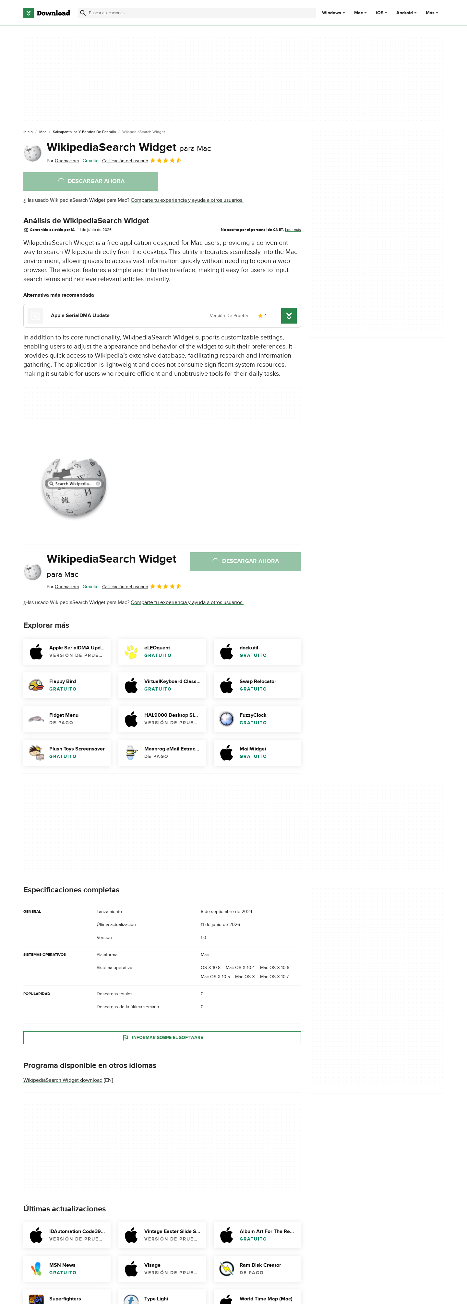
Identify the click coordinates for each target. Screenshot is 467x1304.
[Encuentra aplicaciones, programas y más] (197, 13)
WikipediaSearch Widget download (62, 1080)
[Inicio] (28, 132)
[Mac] (42, 132)
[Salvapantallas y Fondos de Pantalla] (84, 132)
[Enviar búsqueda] (83, 13)
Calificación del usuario (142, 160)
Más (433, 13)
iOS (379, 13)
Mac (358, 13)
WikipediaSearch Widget (129, 147)
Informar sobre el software (162, 1037)
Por (63, 161)
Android (404, 13)
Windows (331, 13)
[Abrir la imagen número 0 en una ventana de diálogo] (73, 483)
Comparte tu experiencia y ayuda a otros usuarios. (187, 200)
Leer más (293, 229)
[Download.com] (46, 13)
